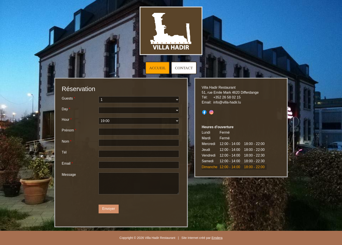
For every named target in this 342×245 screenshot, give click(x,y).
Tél (64, 152)
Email (67, 163)
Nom (66, 141)
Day (66, 109)
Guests (68, 98)
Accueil (157, 68)
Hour (67, 119)
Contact (184, 68)
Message (69, 174)
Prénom (69, 130)
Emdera (217, 238)
